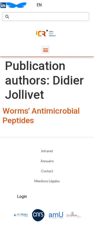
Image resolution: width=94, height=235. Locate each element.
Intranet (47, 151)
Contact (47, 171)
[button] (45, 50)
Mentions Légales (47, 181)
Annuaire (47, 161)
